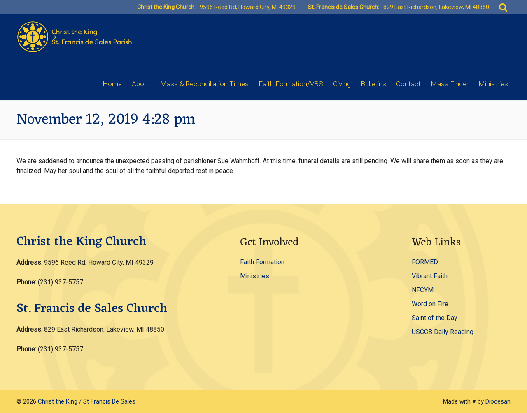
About (141, 84)
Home (112, 84)
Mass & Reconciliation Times (204, 84)
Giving (342, 84)
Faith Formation (262, 262)
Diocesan (498, 401)
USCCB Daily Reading (442, 332)
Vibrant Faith (430, 276)
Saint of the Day (434, 318)
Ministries (493, 84)
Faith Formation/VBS (291, 84)
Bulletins (373, 84)
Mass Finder (450, 84)
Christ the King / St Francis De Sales (86, 401)
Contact (408, 84)
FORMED (425, 262)
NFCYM (423, 290)
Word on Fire (430, 304)
